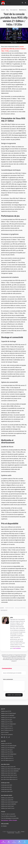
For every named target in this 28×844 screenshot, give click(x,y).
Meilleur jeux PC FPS (6, 711)
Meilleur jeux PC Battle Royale (8, 713)
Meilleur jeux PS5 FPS (6, 743)
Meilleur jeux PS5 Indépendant (8, 754)
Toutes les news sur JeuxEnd (8, 814)
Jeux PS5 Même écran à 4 (7, 760)
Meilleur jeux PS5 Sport (7, 750)
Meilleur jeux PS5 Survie (7, 756)
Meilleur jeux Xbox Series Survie (9, 775)
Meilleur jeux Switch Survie (7, 808)
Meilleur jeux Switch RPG (7, 797)
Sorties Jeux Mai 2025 (6, 787)
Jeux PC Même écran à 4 (7, 730)
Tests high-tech (13, 10)
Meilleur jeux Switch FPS (7, 800)
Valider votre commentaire (14, 695)
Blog (7, 10)
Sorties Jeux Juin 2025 (6, 789)
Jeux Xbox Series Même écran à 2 (9, 777)
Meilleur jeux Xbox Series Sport (8, 773)
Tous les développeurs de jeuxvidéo (10, 818)
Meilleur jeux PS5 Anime (7, 752)
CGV (19, 831)
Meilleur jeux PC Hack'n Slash (8, 717)
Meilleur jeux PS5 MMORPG (8, 747)
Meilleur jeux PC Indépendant (8, 724)
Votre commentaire (8, 679)
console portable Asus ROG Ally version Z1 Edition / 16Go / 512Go (13, 49)
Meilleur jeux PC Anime (7, 722)
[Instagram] (4, 737)
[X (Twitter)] (6, 737)
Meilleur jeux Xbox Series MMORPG (10, 771)
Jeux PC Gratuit (5, 732)
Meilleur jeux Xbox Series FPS (8, 766)
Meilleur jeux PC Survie (6, 726)
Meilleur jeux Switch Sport (7, 806)
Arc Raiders (4, 826)
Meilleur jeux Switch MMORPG (8, 804)
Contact (22, 831)
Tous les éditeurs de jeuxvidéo (8, 816)
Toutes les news (11, 832)
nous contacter (17, 648)
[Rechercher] (22, 2)
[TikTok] (9, 737)
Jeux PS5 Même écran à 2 (7, 758)
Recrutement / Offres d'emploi (9, 820)
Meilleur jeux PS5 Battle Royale (8, 745)
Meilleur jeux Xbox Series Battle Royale (10, 769)
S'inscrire (17, 832)
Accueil (3, 10)
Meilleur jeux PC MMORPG (7, 715)
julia (11, 617)
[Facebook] (2, 737)
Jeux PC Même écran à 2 (7, 728)
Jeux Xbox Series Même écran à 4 (9, 779)
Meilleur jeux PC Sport (6, 719)
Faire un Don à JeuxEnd (7, 734)
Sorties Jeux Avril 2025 (6, 785)
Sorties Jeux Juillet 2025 (7, 791)
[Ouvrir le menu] (25, 2)
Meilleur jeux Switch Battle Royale (9, 802)
